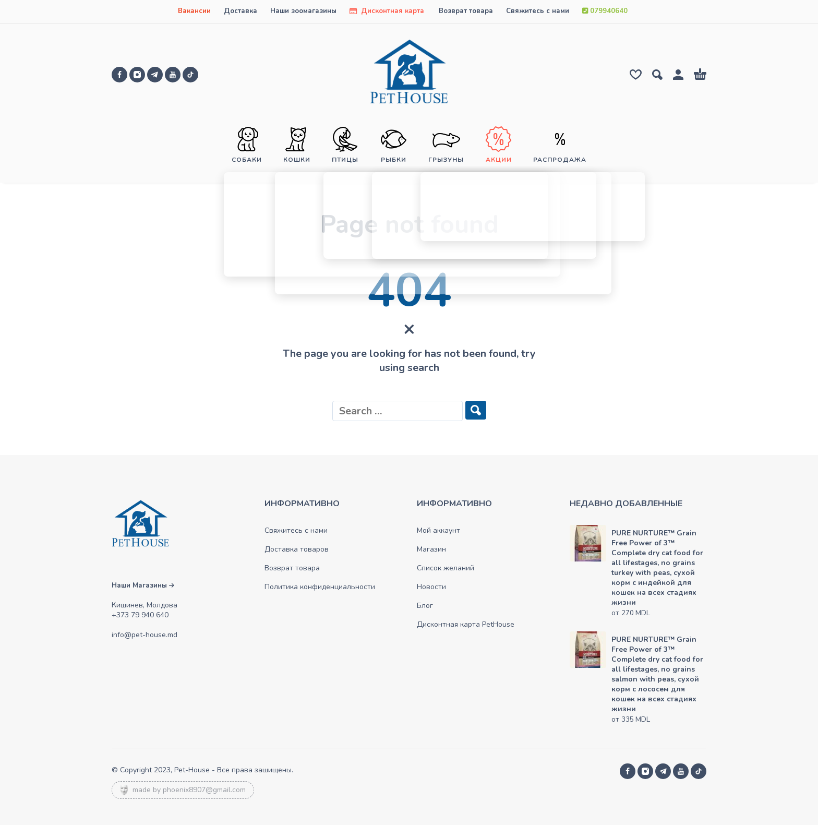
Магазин (431, 549)
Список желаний (445, 568)
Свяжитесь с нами (537, 11)
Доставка (240, 11)
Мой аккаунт (438, 530)
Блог (425, 606)
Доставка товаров (296, 549)
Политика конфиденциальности (319, 587)
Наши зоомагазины (303, 11)
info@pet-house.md (144, 635)
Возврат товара (466, 11)
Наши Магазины (143, 585)
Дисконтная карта (387, 11)
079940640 (605, 11)
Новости (431, 587)
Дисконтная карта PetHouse (465, 624)
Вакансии (194, 11)
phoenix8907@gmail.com (204, 790)
